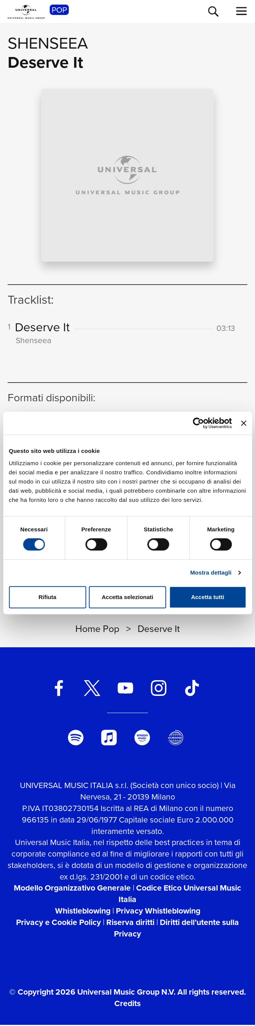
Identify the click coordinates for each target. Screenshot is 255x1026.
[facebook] (58, 689)
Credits (127, 1004)
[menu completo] (241, 11)
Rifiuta (48, 597)
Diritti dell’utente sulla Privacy (176, 929)
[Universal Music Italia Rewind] (175, 738)
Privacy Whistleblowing (158, 912)
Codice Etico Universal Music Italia (180, 894)
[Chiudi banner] (243, 423)
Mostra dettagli (210, 572)
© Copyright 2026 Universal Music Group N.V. (92, 993)
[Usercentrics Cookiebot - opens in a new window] (198, 423)
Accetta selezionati (127, 597)
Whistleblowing (82, 912)
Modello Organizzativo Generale (72, 889)
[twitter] (92, 689)
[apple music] (108, 738)
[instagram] (158, 689)
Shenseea (48, 43)
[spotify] (75, 738)
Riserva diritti (130, 923)
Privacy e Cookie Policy (58, 923)
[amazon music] (142, 738)
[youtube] (125, 689)
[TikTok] (192, 689)
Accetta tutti (207, 597)
